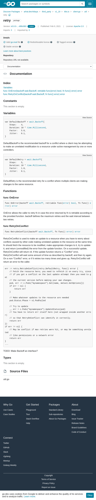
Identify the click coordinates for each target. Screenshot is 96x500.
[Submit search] (82, 3)
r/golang (6, 456)
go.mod (14, 42)
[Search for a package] (50, 3)
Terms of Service (48, 479)
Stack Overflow (32, 419)
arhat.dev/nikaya (31, 12)
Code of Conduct (79, 432)
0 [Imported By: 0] (23, 30)
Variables (7, 87)
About (75, 404)
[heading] (11, 4)
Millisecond (39, 128)
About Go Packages (57, 419)
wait (31, 122)
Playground (31, 410)
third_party (46, 12)
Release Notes (78, 423)
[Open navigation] (90, 4)
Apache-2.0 (79, 26)
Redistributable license (39, 42)
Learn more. (30, 496)
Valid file (13, 42)
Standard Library (56, 410)
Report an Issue (48, 487)
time (29, 128)
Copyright (48, 475)
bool (73, 203)
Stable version (12, 46)
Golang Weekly (9, 465)
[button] (4, 42)
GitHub (6, 447)
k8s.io (66, 12)
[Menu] (48, 66)
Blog (73, 414)
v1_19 (57, 12)
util (85, 12)
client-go (76, 12)
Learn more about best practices (17, 51)
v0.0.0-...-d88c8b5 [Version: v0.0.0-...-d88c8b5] (15, 26)
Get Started (32, 404)
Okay (90, 495)
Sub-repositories (56, 414)
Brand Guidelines (79, 427)
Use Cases (8, 410)
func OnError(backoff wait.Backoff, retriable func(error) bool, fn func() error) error (42, 91)
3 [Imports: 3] (7, 30)
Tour (28, 414)
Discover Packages (11, 12)
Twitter (6, 443)
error (66, 203)
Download (76, 410)
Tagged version (66, 42)
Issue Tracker (77, 419)
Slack (5, 452)
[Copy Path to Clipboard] (9, 15)
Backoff (39, 122)
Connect (8, 437)
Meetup (6, 461)
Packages (54, 404)
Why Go (7, 404)
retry (5, 15)
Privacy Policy (49, 483)
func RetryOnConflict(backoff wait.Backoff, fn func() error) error (34, 94)
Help (28, 423)
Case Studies (9, 414)
